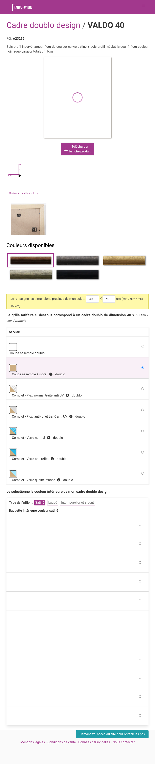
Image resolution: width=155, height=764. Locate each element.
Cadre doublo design (44, 25)
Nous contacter (124, 742)
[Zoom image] (29, 219)
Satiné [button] (39, 502)
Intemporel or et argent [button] (77, 502)
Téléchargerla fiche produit (77, 149)
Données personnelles (94, 742)
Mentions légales (32, 742)
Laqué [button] (52, 502)
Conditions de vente (61, 742)
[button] (143, 5)
